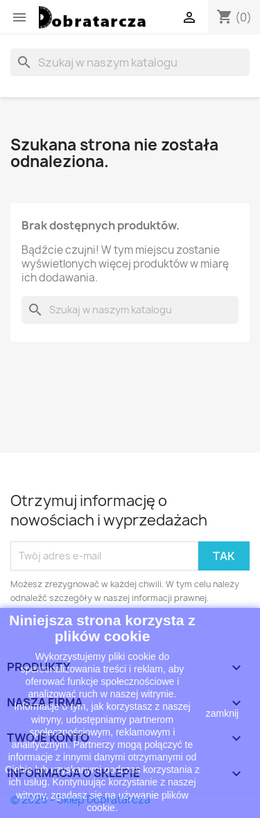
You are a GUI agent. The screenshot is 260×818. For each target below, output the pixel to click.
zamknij (222, 713)
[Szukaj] (130, 62)
